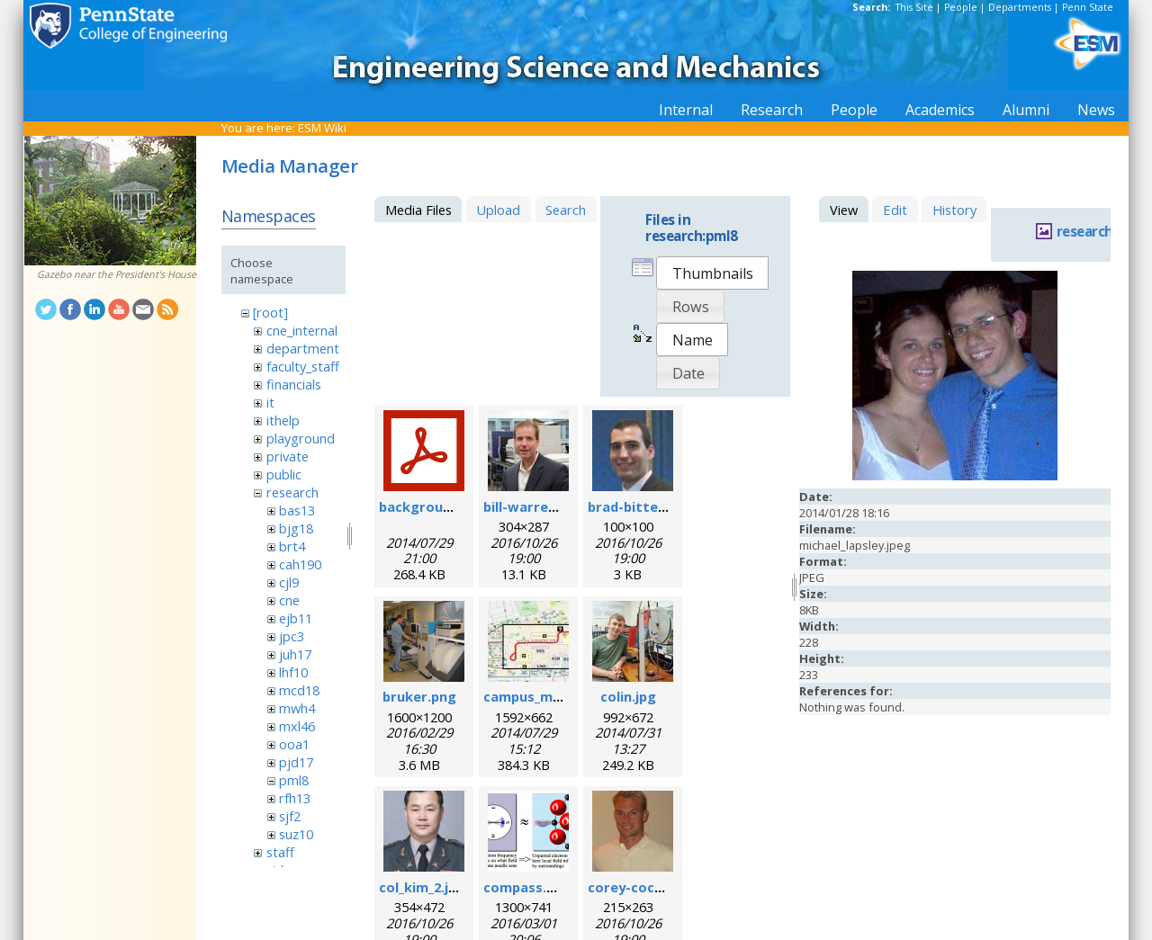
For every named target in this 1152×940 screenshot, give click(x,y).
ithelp (283, 420)
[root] (270, 312)
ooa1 (294, 744)
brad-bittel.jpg (637, 506)
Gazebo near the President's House (116, 274)
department (302, 348)
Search (565, 210)
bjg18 (296, 528)
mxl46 (297, 726)
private (287, 456)
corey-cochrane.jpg (652, 887)
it (270, 402)
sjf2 (290, 816)
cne (289, 600)
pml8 (294, 780)
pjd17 (296, 762)
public (284, 474)
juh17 (295, 654)
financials (293, 384)
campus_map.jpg (538, 696)
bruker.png (419, 696)
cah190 (300, 564)
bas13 (297, 510)
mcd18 (299, 690)
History (954, 210)
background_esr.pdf (445, 506)
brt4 (292, 546)
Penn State (1087, 7)
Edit (895, 210)
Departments (1019, 7)
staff (280, 852)
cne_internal (302, 330)
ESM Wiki (322, 128)
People (960, 7)
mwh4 (297, 708)
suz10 (296, 834)
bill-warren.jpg (531, 506)
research (292, 492)
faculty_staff (302, 366)
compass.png (527, 887)
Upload (498, 210)
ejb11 (295, 618)
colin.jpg (628, 696)
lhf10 (293, 672)
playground (300, 438)
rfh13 (294, 798)
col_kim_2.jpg (422, 887)
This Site (914, 7)
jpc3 (291, 636)
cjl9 (289, 582)
